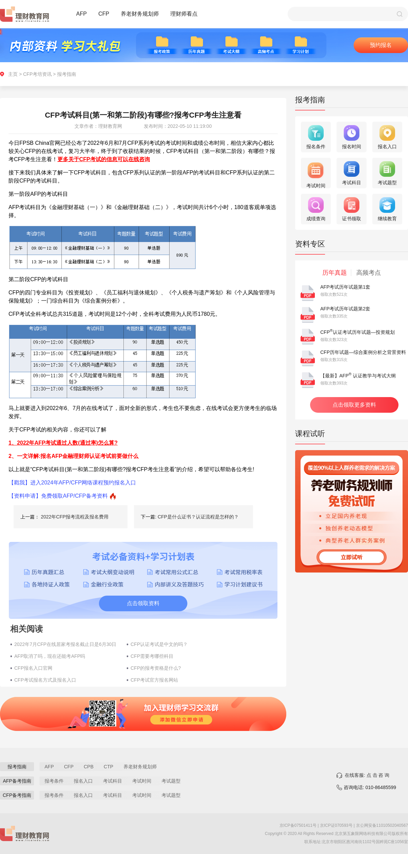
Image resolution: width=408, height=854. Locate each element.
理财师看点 (184, 14)
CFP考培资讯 (37, 74)
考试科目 (112, 781)
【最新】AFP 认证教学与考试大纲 (358, 375)
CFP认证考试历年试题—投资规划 (357, 332)
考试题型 (171, 781)
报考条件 (54, 781)
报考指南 (66, 74)
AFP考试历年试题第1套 (345, 287)
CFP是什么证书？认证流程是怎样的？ (198, 516)
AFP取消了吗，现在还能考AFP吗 (49, 656)
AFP (81, 14)
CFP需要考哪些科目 (152, 656)
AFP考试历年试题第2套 (345, 308)
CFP (103, 14)
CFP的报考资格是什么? (156, 668)
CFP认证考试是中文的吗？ (159, 644)
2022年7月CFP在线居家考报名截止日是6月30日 (65, 644)
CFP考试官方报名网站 (154, 680)
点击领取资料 (143, 603)
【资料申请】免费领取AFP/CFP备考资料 (58, 496)
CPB (89, 766)
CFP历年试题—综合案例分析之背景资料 (363, 352)
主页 (13, 74)
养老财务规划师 (140, 14)
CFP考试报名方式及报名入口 (45, 680)
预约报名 (381, 45)
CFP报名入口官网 (33, 668)
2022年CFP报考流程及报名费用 (74, 516)
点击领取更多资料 (354, 405)
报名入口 (83, 781)
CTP (108, 766)
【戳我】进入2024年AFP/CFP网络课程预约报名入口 (72, 482)
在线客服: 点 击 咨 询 (367, 775)
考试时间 (141, 781)
